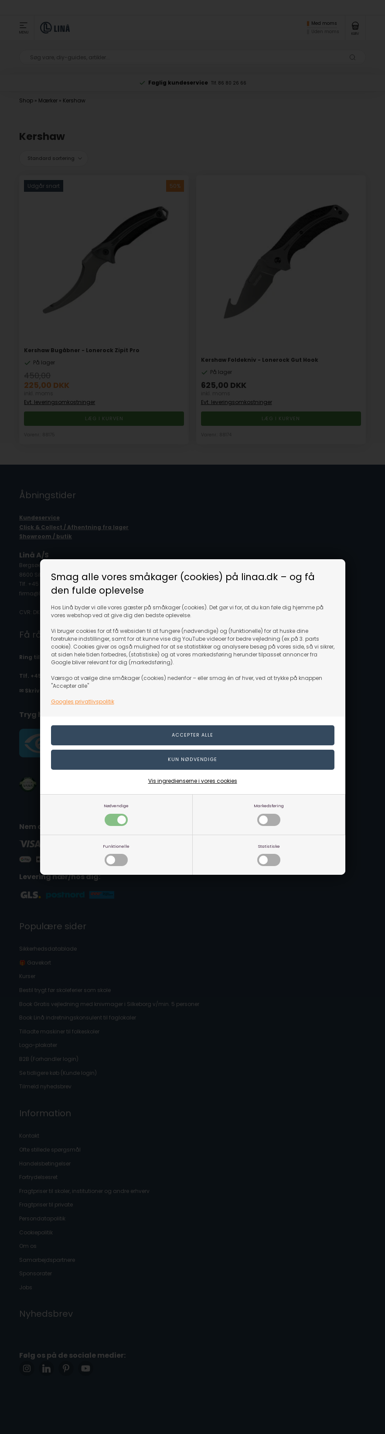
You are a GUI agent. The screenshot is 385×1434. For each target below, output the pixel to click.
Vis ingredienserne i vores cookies (192, 781)
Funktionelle (116, 855)
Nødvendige (116, 814)
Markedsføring (269, 814)
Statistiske (268, 855)
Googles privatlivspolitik (82, 701)
